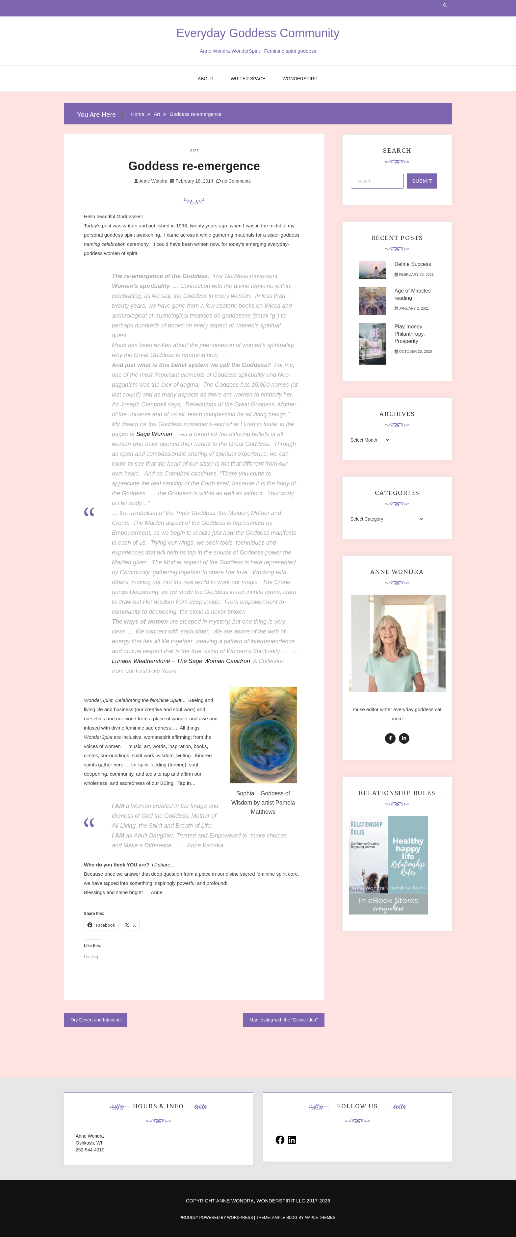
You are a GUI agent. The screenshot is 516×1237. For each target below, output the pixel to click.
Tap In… (186, 783)
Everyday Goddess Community (258, 33)
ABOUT (206, 78)
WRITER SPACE (248, 78)
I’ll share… (163, 864)
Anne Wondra (153, 181)
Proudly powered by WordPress (216, 1217)
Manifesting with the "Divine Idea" (283, 1019)
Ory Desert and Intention (95, 1019)
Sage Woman (154, 434)
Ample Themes (319, 1217)
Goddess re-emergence (194, 166)
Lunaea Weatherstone (141, 661)
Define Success (413, 264)
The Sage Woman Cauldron (213, 661)
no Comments (233, 181)
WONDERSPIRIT (300, 78)
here (119, 764)
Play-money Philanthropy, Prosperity (410, 334)
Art (194, 150)
